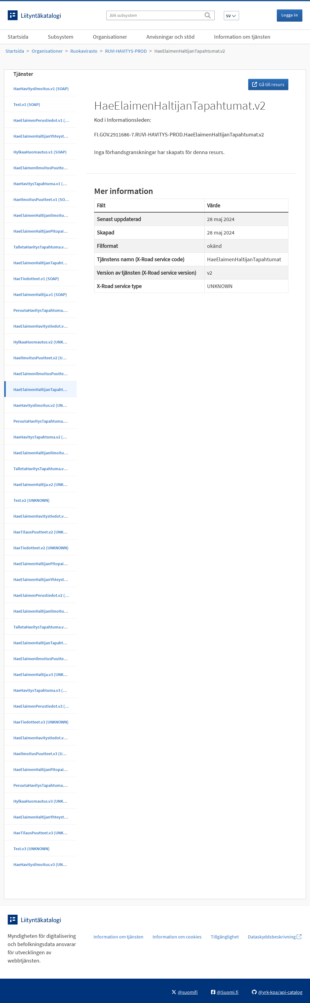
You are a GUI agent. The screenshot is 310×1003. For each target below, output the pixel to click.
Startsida (18, 36)
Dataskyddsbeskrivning (274, 937)
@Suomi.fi (224, 992)
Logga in (289, 15)
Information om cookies (177, 937)
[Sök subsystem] (160, 15)
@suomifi (184, 992)
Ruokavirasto (83, 51)
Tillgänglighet (225, 937)
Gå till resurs (268, 84)
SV (231, 16)
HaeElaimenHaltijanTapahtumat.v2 (189, 51)
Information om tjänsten (242, 36)
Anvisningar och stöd (170, 36)
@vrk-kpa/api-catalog (277, 992)
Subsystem (60, 36)
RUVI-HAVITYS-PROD (126, 51)
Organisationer (110, 36)
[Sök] (208, 14)
